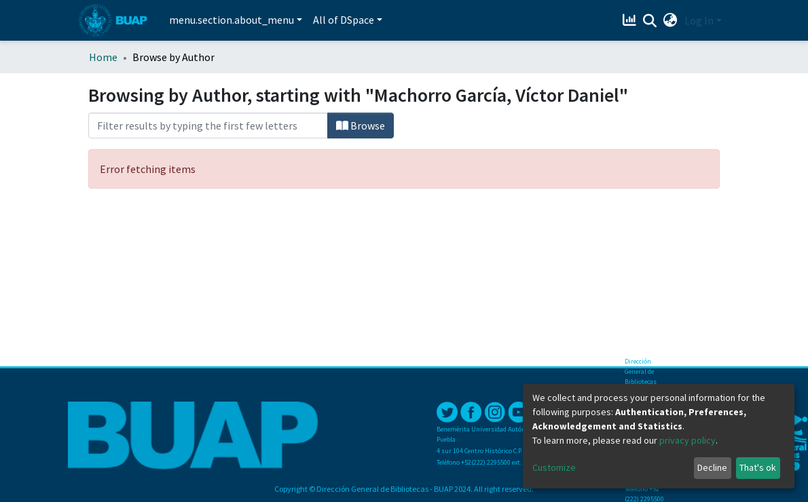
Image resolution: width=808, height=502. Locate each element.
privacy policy (687, 440)
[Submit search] (650, 21)
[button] (670, 20)
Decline (712, 467)
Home (103, 57)
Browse (360, 125)
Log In (699, 20)
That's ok (757, 467)
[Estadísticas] (631, 20)
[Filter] (208, 125)
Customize (554, 467)
